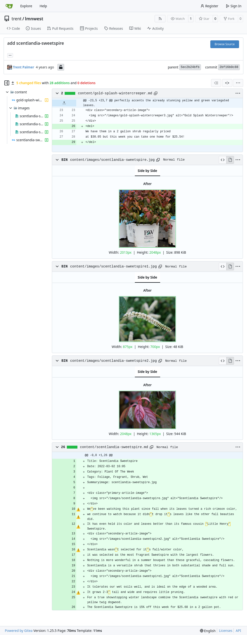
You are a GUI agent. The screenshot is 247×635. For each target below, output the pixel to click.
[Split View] (227, 83)
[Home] (9, 6)
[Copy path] (155, 93)
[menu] (238, 83)
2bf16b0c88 (229, 67)
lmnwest (34, 18)
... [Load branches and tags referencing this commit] (10, 55)
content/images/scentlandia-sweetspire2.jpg (113, 361)
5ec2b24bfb (190, 67)
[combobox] (216, 83)
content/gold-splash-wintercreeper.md (115, 93)
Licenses (226, 630)
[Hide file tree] (6, 83)
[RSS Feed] (160, 18)
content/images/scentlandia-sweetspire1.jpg (113, 266)
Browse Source (225, 44)
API (238, 630)
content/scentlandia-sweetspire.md (114, 447)
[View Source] (222, 160)
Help (43, 6)
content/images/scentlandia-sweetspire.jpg (112, 160)
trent (16, 18)
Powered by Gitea (19, 630)
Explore (26, 6)
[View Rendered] (230, 160)
